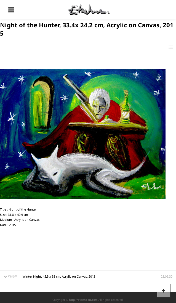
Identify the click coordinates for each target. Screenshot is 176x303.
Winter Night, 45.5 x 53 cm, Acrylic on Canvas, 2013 (59, 276)
